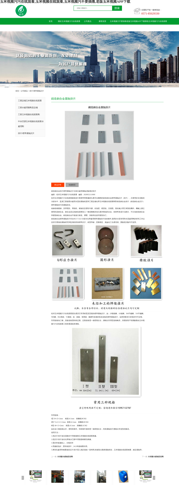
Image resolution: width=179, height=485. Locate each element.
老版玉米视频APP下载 (136, 21)
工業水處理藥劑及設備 (28, 107)
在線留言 (72, 185)
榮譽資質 (102, 21)
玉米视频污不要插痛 (118, 21)
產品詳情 (57, 185)
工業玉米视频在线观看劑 (29, 114)
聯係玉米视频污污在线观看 (156, 21)
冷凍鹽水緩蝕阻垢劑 (65, 457)
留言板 (50, 28)
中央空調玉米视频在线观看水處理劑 (31, 123)
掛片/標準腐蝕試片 (37, 91)
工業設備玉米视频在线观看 (30, 101)
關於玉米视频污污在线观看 (69, 21)
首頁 (50, 21)
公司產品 (87, 21)
